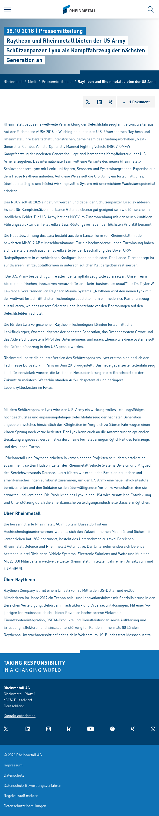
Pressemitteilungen (58, 81)
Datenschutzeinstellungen (25, 805)
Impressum (13, 764)
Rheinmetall (14, 81)
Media (33, 81)
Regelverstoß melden (21, 795)
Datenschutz (14, 775)
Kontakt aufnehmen (20, 715)
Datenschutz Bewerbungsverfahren (32, 785)
